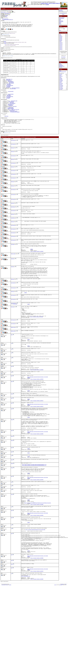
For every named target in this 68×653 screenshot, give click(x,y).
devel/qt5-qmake (13, 92)
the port (5, 43)
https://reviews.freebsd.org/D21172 (36, 435)
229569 (28, 576)
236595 (28, 492)
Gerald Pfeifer (13, 230)
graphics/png (10, 111)
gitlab (60, 34)
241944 (28, 424)
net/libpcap (10, 110)
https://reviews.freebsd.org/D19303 (36, 475)
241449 (28, 408)
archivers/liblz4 (11, 109)
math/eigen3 (10, 83)
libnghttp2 (61, 40)
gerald (12, 620)
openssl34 (61, 37)
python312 (61, 49)
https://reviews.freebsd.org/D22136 (36, 410)
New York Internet (61, 13)
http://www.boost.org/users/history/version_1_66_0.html (37, 629)
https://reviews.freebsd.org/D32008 (36, 340)
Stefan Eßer (12, 274)
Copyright (55, 647)
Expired (61, 82)
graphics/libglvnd (10, 113)
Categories (60, 64)
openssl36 (61, 39)
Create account (61, 10)
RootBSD (63, 14)
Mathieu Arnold (13, 355)
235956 (28, 473)
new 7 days (61, 87)
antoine (12, 504)
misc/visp (6, 122)
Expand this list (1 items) (7, 140)
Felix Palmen (12, 257)
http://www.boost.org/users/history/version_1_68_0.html (37, 565)
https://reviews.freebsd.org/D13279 (36, 632)
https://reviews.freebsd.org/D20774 (36, 442)
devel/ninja (8, 82)
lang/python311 (10, 84)
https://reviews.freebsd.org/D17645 (36, 527)
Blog (60, 23)
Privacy (60, 22)
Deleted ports (61, 65)
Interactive (61, 84)
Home (60, 63)
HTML (62, 646)
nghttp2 (60, 41)
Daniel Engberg (13, 218)
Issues (60, 19)
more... (60, 30)
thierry (12, 359)
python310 (61, 42)
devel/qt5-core (12, 116)
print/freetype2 (12, 108)
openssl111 (61, 36)
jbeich (12, 395)
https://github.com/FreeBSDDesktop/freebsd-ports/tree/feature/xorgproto (37, 553)
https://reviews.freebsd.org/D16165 (36, 567)
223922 (28, 630)
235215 (28, 497)
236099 (28, 501)
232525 (28, 525)
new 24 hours (61, 85)
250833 (28, 365)
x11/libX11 (8, 87)
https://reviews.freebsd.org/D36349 (36, 266)
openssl (60, 35)
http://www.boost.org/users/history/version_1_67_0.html (37, 615)
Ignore (60, 77)
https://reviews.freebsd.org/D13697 (36, 641)
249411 (28, 372)
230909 (28, 550)
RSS (65, 646)
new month (61, 89)
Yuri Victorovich (13, 148)
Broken (60, 75)
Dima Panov (12, 155)
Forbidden (61, 78)
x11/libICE (8, 90)
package (5, 44)
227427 (28, 609)
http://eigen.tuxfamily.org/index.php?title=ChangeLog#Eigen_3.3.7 (34, 510)
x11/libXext (9, 88)
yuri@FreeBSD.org (7, 13)
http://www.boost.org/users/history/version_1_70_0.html (37, 472)
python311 (61, 47)
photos (47, 4)
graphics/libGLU (10, 114)
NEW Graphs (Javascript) (62, 71)
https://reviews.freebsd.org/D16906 (36, 555)
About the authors (61, 18)
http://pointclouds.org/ (25, 637)
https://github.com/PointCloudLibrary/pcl (7, 19)
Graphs (60, 70)
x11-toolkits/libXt (9, 89)
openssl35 (61, 38)
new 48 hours (61, 86)
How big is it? (61, 20)
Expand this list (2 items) (8, 58)
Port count (61, 74)
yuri (11, 369)
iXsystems (65, 13)
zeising (12, 427)
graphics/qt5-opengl (13, 117)
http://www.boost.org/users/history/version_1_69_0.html (37, 524)
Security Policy (61, 21)
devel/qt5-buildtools (15, 91)
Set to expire (61, 83)
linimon (12, 457)
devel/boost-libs (14, 105)
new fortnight (61, 88)
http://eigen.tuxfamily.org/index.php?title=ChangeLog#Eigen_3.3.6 (34, 509)
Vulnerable (61, 81)
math (6, 16)
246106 (25, 313)
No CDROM (61, 80)
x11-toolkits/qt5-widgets (14, 118)
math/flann (12, 107)
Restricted (61, 79)
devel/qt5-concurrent (15, 115)
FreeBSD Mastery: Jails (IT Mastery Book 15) (50, 3)
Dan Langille (60, 647)
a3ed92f (6, 15)
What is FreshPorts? (61, 17)
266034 (31, 263)
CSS (63, 646)
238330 (28, 455)
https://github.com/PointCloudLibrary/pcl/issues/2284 (35, 584)
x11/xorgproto (11, 85)
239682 (28, 434)
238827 (28, 440)
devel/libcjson (11, 106)
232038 (28, 519)
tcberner (12, 508)
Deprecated (61, 76)
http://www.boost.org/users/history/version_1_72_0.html (37, 407)
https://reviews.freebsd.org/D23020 (36, 399)
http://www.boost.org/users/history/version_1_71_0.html (37, 439)
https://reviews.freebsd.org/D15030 (36, 618)
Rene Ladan (12, 328)
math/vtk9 (14, 112)
